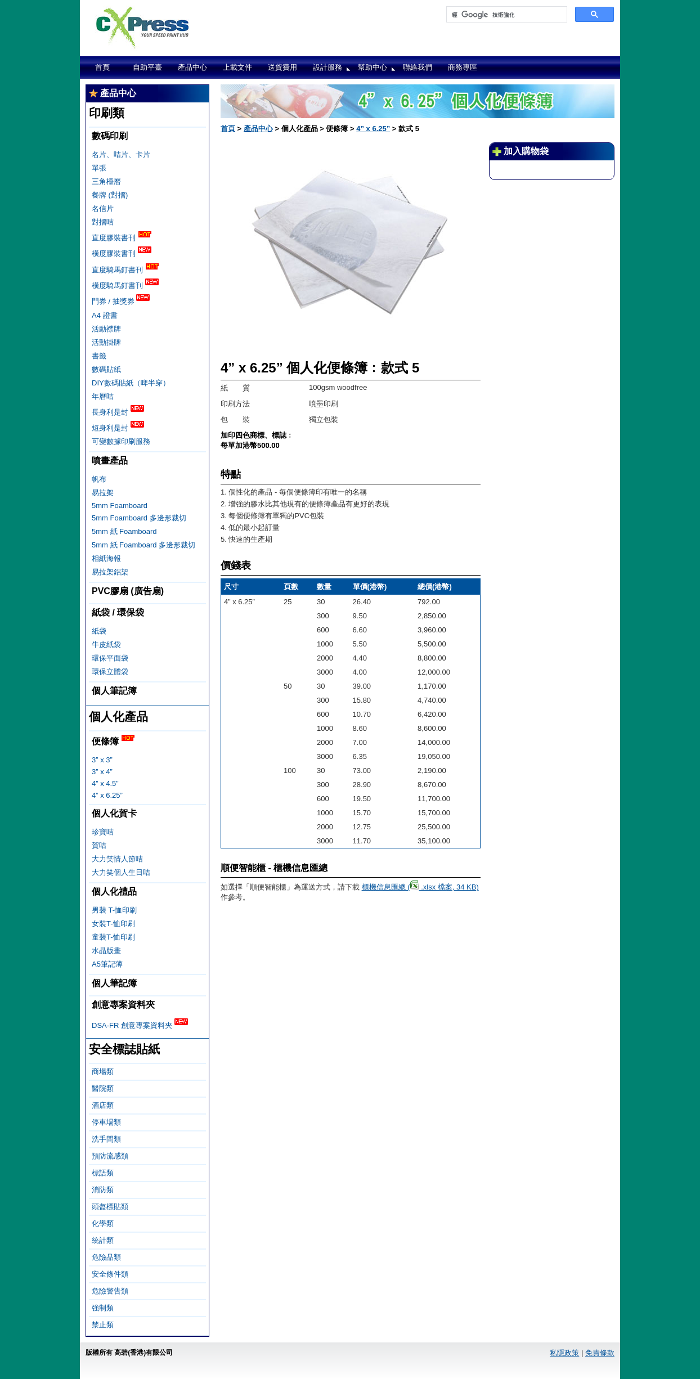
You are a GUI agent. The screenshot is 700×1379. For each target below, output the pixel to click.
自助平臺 (147, 67)
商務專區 (462, 67)
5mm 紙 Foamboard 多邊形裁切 (143, 545)
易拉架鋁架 (110, 572)
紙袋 (99, 631)
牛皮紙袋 (106, 644)
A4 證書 (105, 315)
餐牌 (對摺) (110, 195)
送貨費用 (282, 67)
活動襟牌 (106, 329)
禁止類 (103, 1324)
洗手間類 (106, 1139)
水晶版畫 (106, 950)
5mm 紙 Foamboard (124, 531)
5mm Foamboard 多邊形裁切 (139, 518)
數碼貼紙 (106, 369)
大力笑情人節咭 (117, 859)
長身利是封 (118, 411)
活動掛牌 (106, 342)
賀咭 (99, 845)
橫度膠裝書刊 (121, 253)
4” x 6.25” (107, 795)
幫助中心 (372, 67)
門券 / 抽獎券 (121, 300)
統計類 (103, 1240)
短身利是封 (118, 427)
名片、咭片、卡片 (121, 154)
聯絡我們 (417, 67)
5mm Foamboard (119, 505)
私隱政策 (564, 1353)
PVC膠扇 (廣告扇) (128, 591)
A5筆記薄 (107, 964)
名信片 (103, 208)
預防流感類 (110, 1156)
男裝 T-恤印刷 (114, 910)
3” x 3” (102, 760)
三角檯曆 (106, 181)
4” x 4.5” (105, 783)
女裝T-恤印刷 (113, 923)
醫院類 (103, 1088)
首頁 (102, 67)
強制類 (103, 1308)
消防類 (103, 1189)
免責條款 (599, 1353)
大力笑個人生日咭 (121, 872)
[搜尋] (505, 15)
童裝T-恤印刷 (113, 937)
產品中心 (192, 67)
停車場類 (106, 1122)
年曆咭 (103, 396)
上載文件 (237, 67)
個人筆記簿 (114, 690)
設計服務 (327, 67)
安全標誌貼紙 (124, 1049)
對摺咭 (103, 222)
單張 (99, 168)
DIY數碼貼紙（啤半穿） (131, 383)
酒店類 (103, 1105)
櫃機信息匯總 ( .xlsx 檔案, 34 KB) (420, 887)
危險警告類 (110, 1291)
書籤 (99, 356)
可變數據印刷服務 (121, 441)
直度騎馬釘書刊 (125, 269)
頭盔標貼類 (110, 1206)
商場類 (103, 1071)
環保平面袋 (110, 658)
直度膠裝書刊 (121, 237)
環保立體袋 (110, 671)
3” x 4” (102, 771)
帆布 (99, 479)
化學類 (103, 1223)
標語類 (103, 1173)
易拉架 (103, 492)
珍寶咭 (103, 832)
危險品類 (106, 1257)
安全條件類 (110, 1274)
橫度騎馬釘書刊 (125, 285)
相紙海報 (106, 558)
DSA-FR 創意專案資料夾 (140, 1024)
